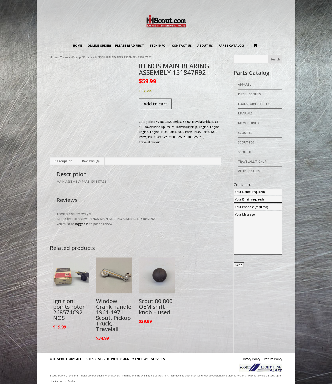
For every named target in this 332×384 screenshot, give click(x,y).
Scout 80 (168, 137)
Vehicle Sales (249, 171)
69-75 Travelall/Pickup (182, 127)
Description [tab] (63, 161)
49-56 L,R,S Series (168, 122)
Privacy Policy (250, 359)
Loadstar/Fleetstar (254, 104)
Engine (87, 57)
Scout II (198, 137)
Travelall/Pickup (70, 57)
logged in (81, 224)
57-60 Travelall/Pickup (198, 122)
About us (205, 46)
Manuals (245, 113)
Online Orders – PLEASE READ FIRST (116, 46)
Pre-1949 (154, 137)
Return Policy (273, 359)
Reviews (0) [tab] (91, 161)
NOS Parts (168, 132)
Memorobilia (248, 123)
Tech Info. (158, 46)
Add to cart (155, 104)
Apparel (244, 84)
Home (77, 46)
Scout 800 (184, 137)
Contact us (182, 46)
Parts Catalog (231, 46)
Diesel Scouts (249, 94)
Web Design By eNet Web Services (138, 359)
